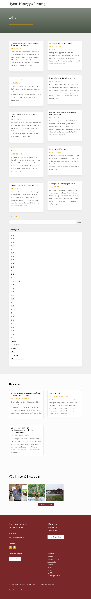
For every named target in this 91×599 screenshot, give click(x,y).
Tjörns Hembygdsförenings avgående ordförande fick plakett (26, 394)
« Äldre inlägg (13, 216)
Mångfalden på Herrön (18, 80)
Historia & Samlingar (53, 559)
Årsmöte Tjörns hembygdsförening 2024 (62, 78)
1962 (12, 249)
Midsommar (14, 348)
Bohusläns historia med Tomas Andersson (24, 185)
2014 (12, 313)
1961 (12, 246)
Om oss (50, 570)
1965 (12, 260)
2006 (12, 288)
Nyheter (13, 352)
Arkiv (21, 48)
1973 (12, 278)
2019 (12, 331)
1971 (12, 270)
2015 (12, 316)
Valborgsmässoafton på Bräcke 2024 (61, 43)
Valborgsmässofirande (17, 359)
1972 (12, 274)
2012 (12, 306)
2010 (12, 299)
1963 (12, 253)
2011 (12, 302)
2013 (12, 309)
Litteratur (50, 565)
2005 (12, 285)
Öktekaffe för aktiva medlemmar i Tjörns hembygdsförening (62, 113)
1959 (12, 239)
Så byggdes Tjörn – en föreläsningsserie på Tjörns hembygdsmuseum (22, 429)
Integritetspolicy (22, 590)
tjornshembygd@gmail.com (17, 537)
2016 (12, 320)
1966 (12, 263)
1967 (12, 267)
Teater (49, 567)
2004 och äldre (15, 281)
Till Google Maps (56, 537)
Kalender (15, 559)
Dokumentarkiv (15, 345)
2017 (12, 324)
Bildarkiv (13, 341)
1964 (12, 256)
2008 (12, 292)
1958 (12, 235)
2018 (12, 327)
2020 (12, 334)
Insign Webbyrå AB (49, 584)
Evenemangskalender (54, 576)
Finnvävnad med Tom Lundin (58, 149)
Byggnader (51, 556)
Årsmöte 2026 (55, 393)
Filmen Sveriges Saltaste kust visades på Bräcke (24, 115)
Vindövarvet (14, 151)
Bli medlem (51, 554)
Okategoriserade (15, 355)
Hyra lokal (50, 573)
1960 (12, 242)
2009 (12, 295)
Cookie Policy (12, 590)
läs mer (13, 68)
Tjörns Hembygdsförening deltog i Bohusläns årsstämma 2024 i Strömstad (25, 44)
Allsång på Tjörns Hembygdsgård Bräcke (62, 184)
